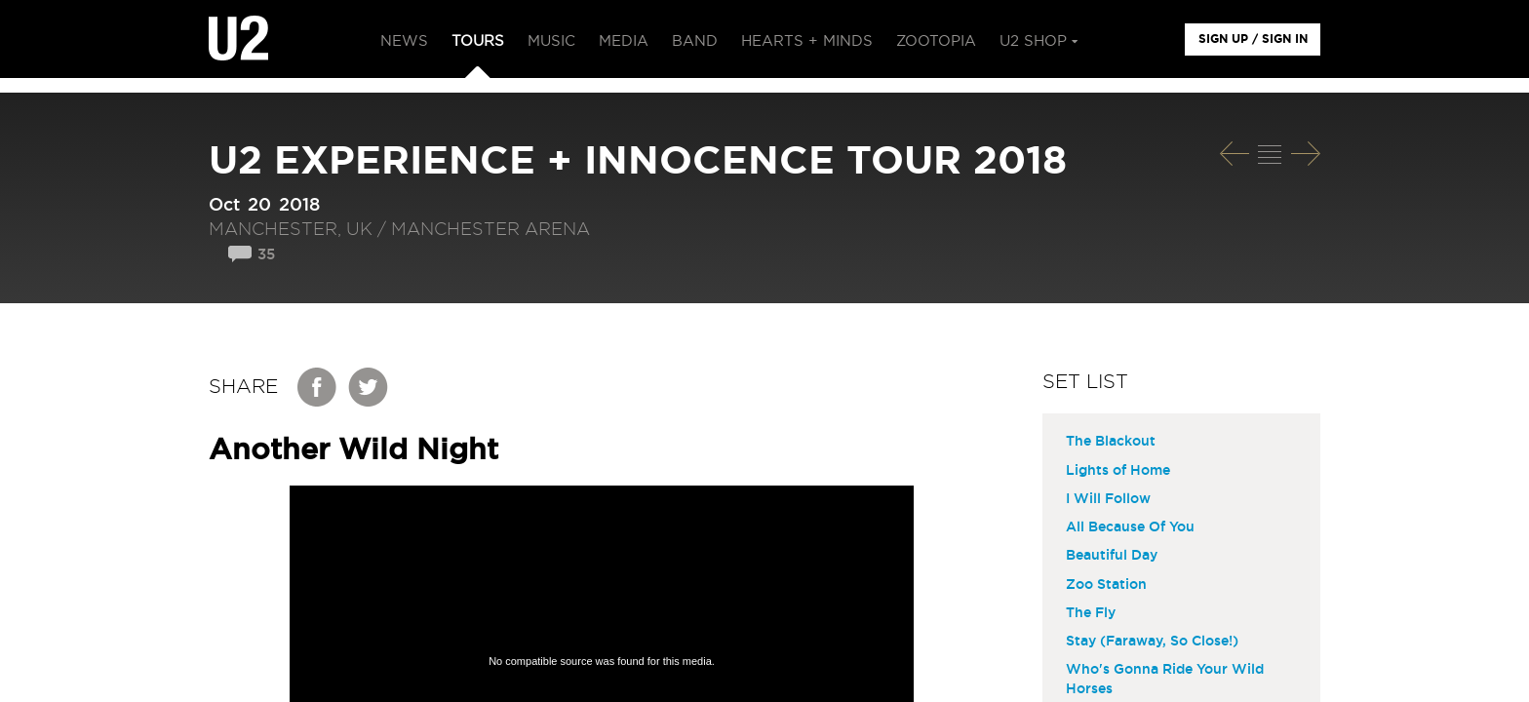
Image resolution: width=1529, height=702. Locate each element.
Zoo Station (1106, 585)
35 (266, 255)
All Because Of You (1130, 527)
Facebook (317, 387)
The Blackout (1111, 441)
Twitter (368, 387)
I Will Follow (1108, 499)
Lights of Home (1118, 471)
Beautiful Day (1111, 556)
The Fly (1091, 613)
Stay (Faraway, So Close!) (1152, 641)
